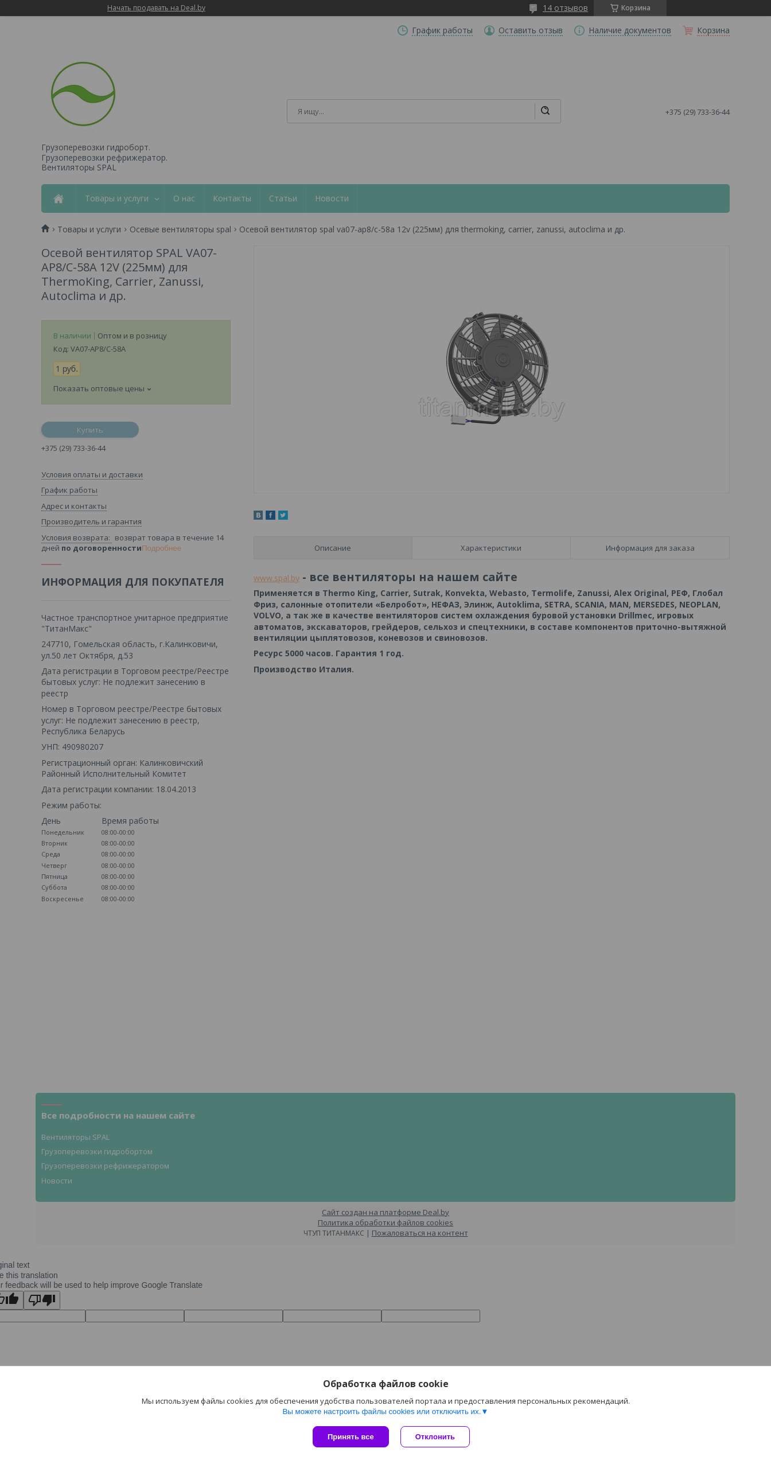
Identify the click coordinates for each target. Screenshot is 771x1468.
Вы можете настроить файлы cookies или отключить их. (381, 1411)
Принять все (351, 1436)
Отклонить (435, 1436)
